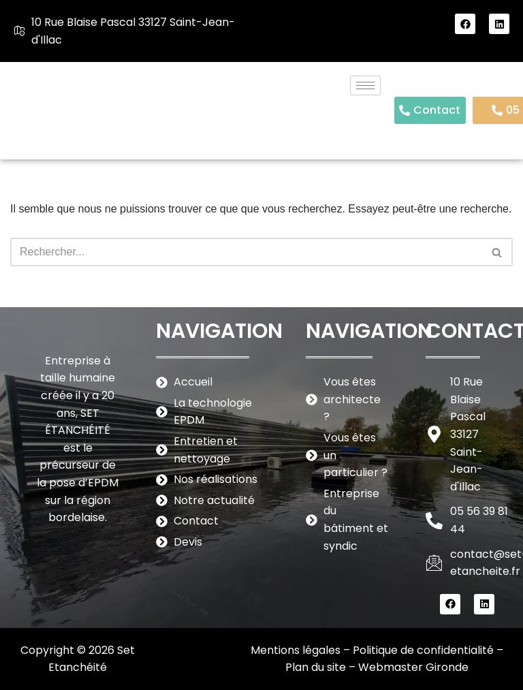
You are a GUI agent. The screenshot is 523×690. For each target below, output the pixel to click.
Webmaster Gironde (413, 667)
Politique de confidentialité (423, 650)
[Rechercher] (246, 252)
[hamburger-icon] (365, 85)
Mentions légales (295, 650)
